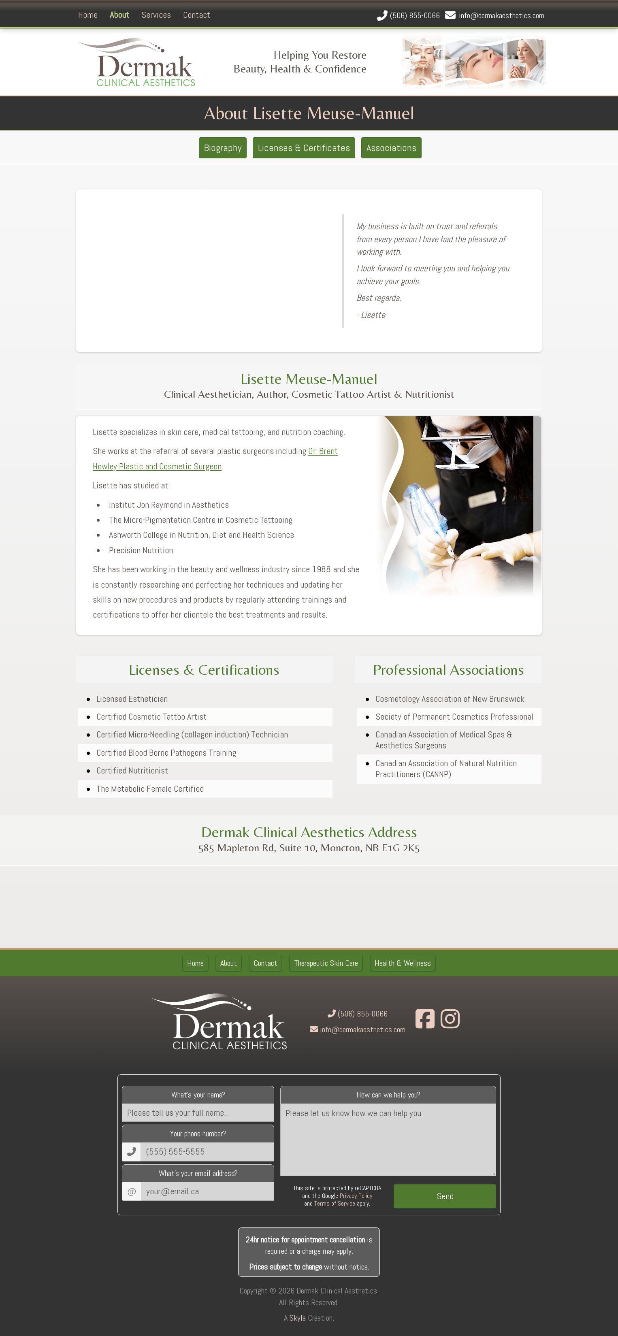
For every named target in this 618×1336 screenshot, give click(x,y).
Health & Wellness (403, 963)
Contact (196, 14)
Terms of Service (334, 1203)
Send (445, 1196)
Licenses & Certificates (304, 147)
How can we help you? (388, 1094)
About (119, 14)
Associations (391, 147)
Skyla (298, 1318)
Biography (222, 147)
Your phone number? (198, 1133)
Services (156, 14)
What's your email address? (198, 1173)
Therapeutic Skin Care (326, 963)
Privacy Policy (356, 1195)
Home (88, 14)
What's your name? (198, 1094)
